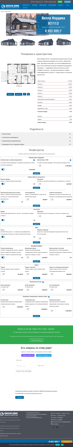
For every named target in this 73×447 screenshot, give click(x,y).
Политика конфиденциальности (33, 417)
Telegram (68, 1)
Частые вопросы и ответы (32, 412)
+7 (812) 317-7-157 (39, 1)
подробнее (36, 173)
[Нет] (71, 445)
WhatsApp (60, 417)
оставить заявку (67, 442)
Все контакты (55, 424)
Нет (62, 444)
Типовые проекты (7, 11)
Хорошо (57, 444)
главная (2, 11)
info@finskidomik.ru (67, 421)
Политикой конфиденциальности (33, 393)
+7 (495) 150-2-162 (52, 1)
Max (61, 1)
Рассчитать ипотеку (36, 340)
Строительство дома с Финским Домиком (36, 414)
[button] (29, 6)
